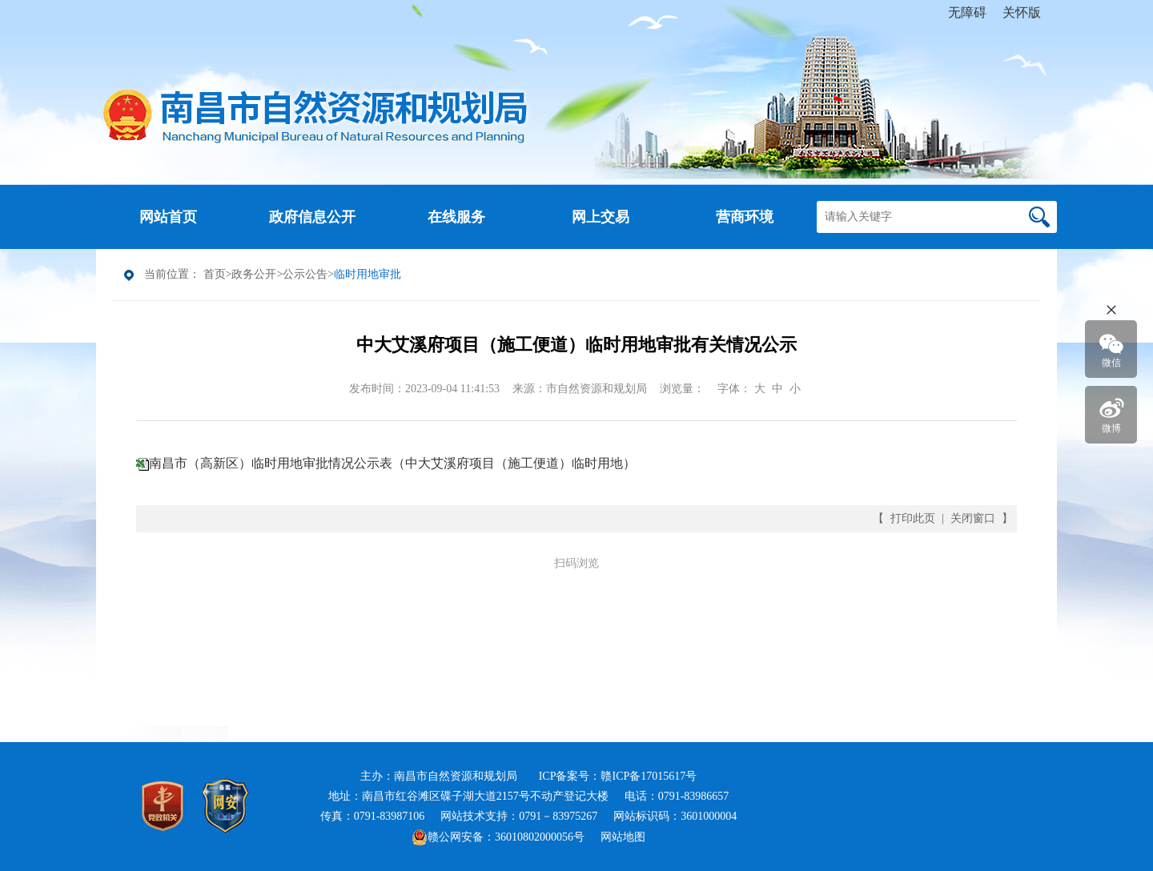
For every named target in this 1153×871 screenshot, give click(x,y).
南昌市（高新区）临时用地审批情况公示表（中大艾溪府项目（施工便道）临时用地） (392, 463)
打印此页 (912, 518)
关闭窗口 (972, 518)
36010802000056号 (540, 837)
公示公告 (305, 274)
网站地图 (623, 837)
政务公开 (253, 274)
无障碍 (967, 12)
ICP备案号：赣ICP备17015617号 (618, 776)
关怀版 (1021, 12)
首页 (214, 274)
